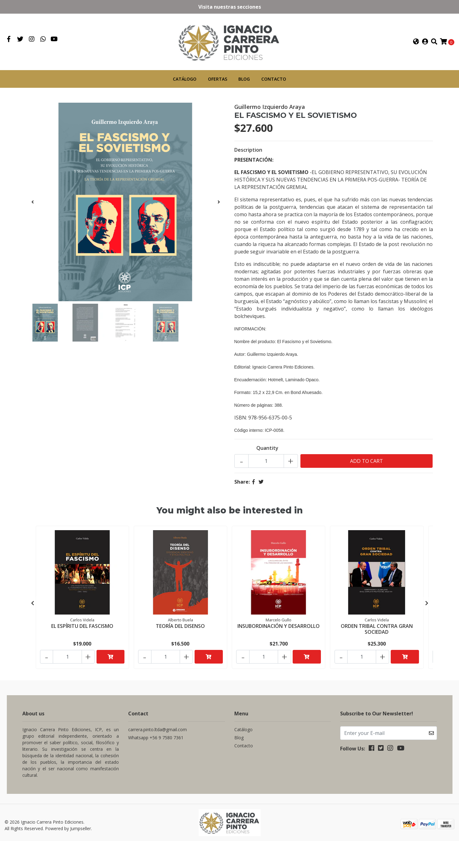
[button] (416, 41)
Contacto (273, 78)
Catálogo (184, 78)
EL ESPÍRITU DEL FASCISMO (82, 624)
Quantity (267, 447)
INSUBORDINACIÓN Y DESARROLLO (278, 624)
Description (248, 148)
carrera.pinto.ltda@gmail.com (157, 724)
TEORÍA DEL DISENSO (180, 624)
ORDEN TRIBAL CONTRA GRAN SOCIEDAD (377, 627)
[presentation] (32, 201)
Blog (244, 78)
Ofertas (217, 78)
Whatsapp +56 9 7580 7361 (155, 733)
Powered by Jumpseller (68, 823)
